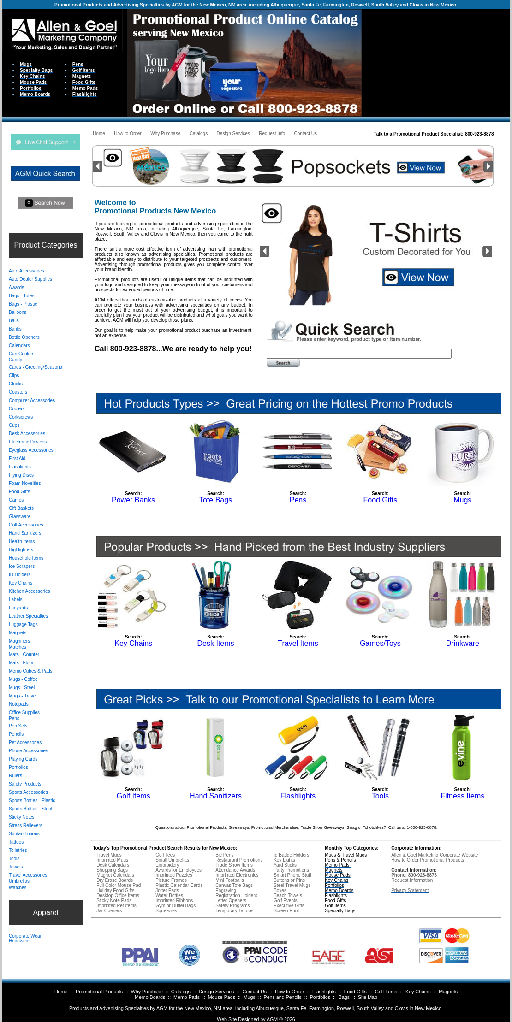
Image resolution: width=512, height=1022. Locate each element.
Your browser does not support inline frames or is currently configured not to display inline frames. (435, 62)
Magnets (448, 991)
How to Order (289, 991)
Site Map (367, 997)
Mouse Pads (221, 997)
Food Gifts (355, 991)
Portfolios (320, 997)
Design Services (216, 991)
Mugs (250, 997)
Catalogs (181, 991)
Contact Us (254, 991)
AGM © (275, 1019)
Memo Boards (150, 997)
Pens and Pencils (283, 997)
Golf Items (386, 991)
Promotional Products (99, 991)
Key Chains (418, 991)
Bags (344, 997)
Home (60, 991)
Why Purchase (147, 991)
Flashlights (324, 991)
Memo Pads (186, 997)
